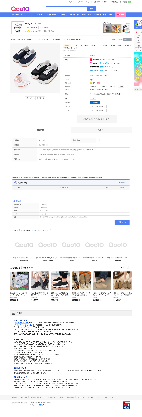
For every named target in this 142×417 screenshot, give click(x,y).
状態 (19, 187)
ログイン (72, 2)
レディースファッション (33, 39)
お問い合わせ (122, 222)
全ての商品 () (32, 27)
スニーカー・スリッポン (60, 39)
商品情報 (40, 130)
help (47, 145)
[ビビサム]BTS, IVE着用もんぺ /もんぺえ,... (47, 258)
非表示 (124, 182)
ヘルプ (104, 2)
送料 (68, 83)
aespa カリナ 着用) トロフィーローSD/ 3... (94, 258)
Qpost (98, 2)
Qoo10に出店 (113, 2)
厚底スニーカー (75, 39)
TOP (136, 89)
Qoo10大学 (123, 2)
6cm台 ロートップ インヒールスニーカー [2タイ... (118, 258)
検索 (91, 9)
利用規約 (24, 397)
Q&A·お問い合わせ (49, 31)
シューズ (47, 39)
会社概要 (14, 397)
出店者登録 (70, 397)
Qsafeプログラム (109, 397)
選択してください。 (99, 106)
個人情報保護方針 (35, 397)
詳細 (105, 75)
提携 (61, 397)
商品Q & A (101, 130)
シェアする (31, 98)
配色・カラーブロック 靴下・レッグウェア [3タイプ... (24, 258)
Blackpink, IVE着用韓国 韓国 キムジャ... (71, 258)
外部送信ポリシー (50, 397)
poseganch (67, 45)
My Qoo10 (80, 2)
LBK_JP (28, 23)
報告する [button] (41, 98)
